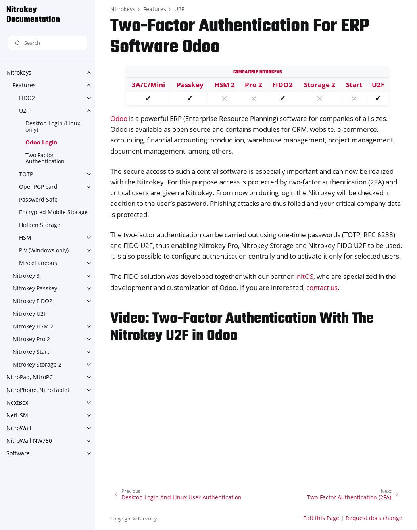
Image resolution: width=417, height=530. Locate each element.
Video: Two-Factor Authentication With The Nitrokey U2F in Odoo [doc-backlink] (242, 327)
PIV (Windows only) (44, 250)
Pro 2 (253, 84)
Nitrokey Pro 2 (31, 339)
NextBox (17, 402)
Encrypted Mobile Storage (53, 212)
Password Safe (38, 199)
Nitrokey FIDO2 (32, 301)
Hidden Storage (39, 225)
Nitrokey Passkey (35, 288)
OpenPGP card (38, 186)
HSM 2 (224, 84)
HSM (25, 237)
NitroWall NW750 (29, 440)
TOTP (26, 174)
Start (354, 84)
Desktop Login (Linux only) (52, 126)
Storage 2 (319, 84)
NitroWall (18, 428)
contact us (322, 287)
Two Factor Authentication (45, 158)
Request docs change (374, 518)
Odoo (118, 118)
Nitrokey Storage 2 (37, 364)
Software (18, 453)
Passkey (190, 84)
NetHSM (17, 415)
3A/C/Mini (148, 84)
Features (24, 85)
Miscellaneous (38, 263)
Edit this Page (321, 518)
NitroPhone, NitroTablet (37, 390)
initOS (304, 276)
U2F (24, 110)
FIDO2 (27, 98)
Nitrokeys (18, 72)
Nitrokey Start (31, 351)
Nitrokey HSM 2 (33, 326)
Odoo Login (41, 142)
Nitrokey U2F (29, 313)
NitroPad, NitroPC (29, 377)
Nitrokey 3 (26, 275)
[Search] (47, 43)
